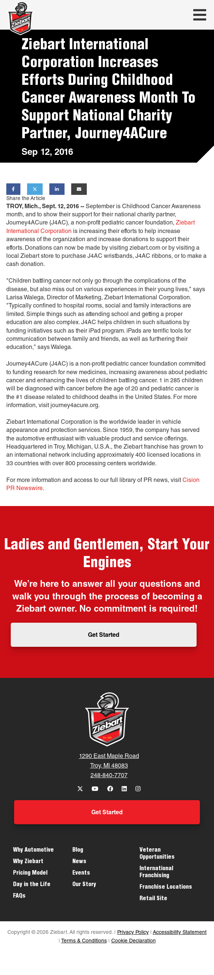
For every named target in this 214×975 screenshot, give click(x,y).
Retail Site (153, 899)
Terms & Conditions (84, 941)
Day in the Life (31, 885)
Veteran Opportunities (157, 854)
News (79, 862)
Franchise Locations (165, 888)
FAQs (19, 896)
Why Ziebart (28, 862)
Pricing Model (30, 873)
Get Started (103, 636)
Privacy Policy (133, 932)
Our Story (84, 885)
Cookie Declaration (133, 941)
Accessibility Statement (180, 932)
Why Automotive (33, 850)
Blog (77, 850)
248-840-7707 (109, 776)
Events (81, 873)
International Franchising (156, 872)
